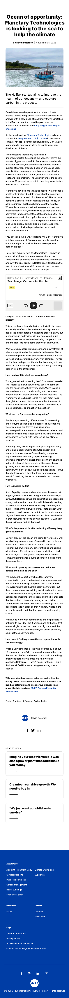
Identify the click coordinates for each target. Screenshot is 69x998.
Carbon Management (16, 884)
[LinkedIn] (39, 730)
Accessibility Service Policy (19, 943)
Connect (39, 911)
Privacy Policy (13, 938)
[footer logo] (34, 983)
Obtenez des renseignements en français (26, 948)
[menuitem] (20, 869)
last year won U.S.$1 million (32, 138)
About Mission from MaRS (19, 870)
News (9, 911)
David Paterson (34, 718)
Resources (11, 905)
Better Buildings (14, 889)
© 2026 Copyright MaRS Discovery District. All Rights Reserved (34, 991)
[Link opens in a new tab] (21, 973)
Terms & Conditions (16, 933)
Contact (38, 905)
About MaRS (12, 864)
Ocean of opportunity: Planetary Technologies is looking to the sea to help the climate (34, 25)
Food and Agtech (14, 894)
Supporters (40, 875)
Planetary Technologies (39, 135)
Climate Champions (44, 870)
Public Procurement (16, 879)
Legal (8, 927)
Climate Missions (14, 875)
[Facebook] (28, 730)
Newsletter (40, 916)
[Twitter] (33, 730)
